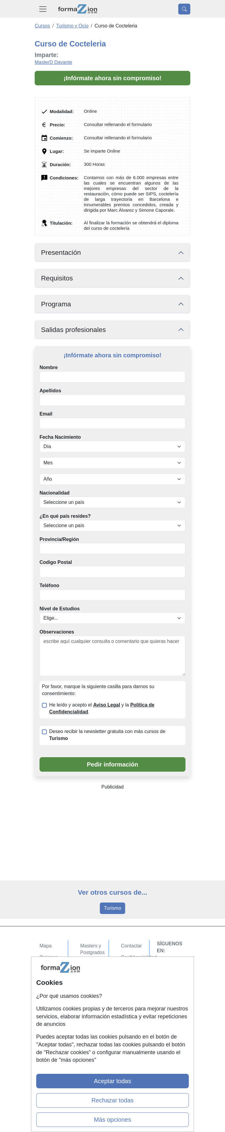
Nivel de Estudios (60, 608)
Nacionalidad (55, 492)
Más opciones (112, 1119)
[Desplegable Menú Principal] (43, 8)
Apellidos (50, 390)
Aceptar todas (112, 1081)
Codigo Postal (56, 562)
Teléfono (49, 585)
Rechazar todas (112, 1100)
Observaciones (57, 631)
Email (46, 413)
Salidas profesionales (73, 330)
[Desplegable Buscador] (184, 9)
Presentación (61, 252)
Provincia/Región (59, 539)
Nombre (49, 367)
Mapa (46, 945)
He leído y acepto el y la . (101, 708)
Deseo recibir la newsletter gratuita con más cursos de (107, 735)
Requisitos (57, 278)
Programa (56, 304)
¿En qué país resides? (65, 516)
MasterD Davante (53, 62)
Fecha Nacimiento (60, 437)
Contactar (131, 945)
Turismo (112, 908)
